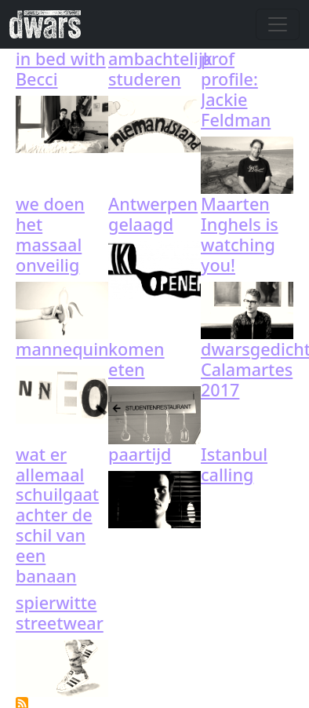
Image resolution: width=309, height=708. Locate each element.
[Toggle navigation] (278, 24)
